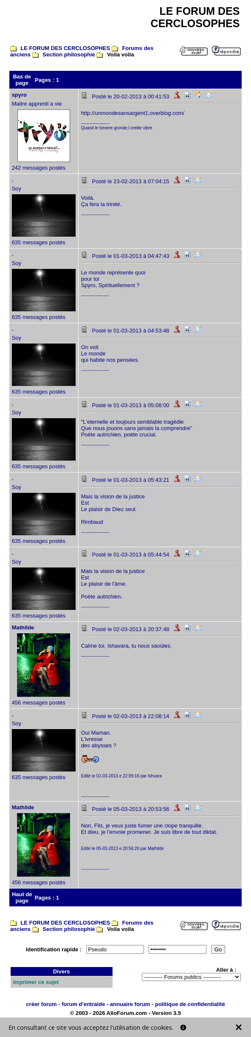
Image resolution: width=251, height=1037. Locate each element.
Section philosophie (68, 54)
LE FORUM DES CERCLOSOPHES (65, 48)
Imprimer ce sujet (36, 982)
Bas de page (22, 79)
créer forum (41, 1004)
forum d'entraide (83, 1004)
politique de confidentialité (190, 1004)
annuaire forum (130, 1004)
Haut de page (22, 897)
